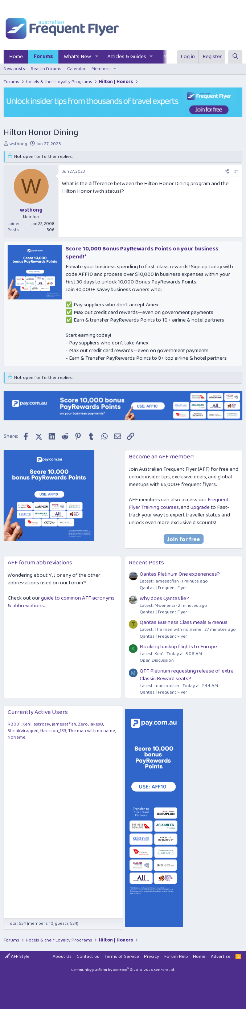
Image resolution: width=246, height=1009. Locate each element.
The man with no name (91, 731)
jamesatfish (64, 724)
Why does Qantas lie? (164, 598)
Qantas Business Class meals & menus (183, 622)
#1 (236, 171)
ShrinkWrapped (23, 731)
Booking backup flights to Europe (178, 646)
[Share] (226, 172)
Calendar (76, 69)
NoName (16, 737)
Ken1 (27, 724)
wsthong (18, 144)
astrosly (41, 724)
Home (16, 56)
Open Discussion (157, 660)
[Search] (235, 57)
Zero (83, 724)
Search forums (46, 69)
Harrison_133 (53, 731)
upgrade (200, 507)
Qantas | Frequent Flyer (163, 588)
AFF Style (17, 956)
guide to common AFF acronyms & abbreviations (61, 602)
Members (101, 69)
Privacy (151, 956)
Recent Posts (146, 563)
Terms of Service (121, 956)
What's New (77, 56)
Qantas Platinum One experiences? (180, 574)
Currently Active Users (38, 712)
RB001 (14, 724)
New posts (14, 69)
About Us (62, 956)
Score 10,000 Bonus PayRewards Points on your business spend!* (142, 252)
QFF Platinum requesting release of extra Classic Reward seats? (187, 675)
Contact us (88, 956)
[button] (97, 57)
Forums (43, 56)
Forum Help (176, 956)
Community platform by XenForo (123, 970)
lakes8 (96, 724)
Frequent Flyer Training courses (179, 503)
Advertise (220, 956)
